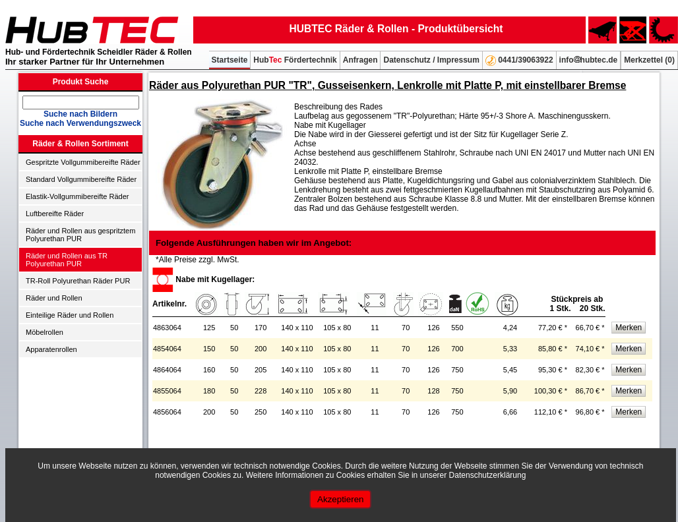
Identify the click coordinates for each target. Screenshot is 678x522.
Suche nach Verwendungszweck (80, 123)
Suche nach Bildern (80, 114)
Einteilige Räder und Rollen (69, 315)
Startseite (230, 60)
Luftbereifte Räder (55, 214)
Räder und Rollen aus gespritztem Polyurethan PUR (80, 235)
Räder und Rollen (54, 298)
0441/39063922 (519, 60)
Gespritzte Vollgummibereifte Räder (83, 162)
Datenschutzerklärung (487, 475)
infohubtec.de (588, 60)
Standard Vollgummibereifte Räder (81, 179)
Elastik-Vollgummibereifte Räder (77, 196)
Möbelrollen (44, 332)
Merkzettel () (649, 60)
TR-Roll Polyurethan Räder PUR (78, 281)
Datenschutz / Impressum (431, 60)
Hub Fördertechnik (294, 60)
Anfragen (360, 60)
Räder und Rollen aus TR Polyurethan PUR (67, 260)
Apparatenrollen (51, 349)
